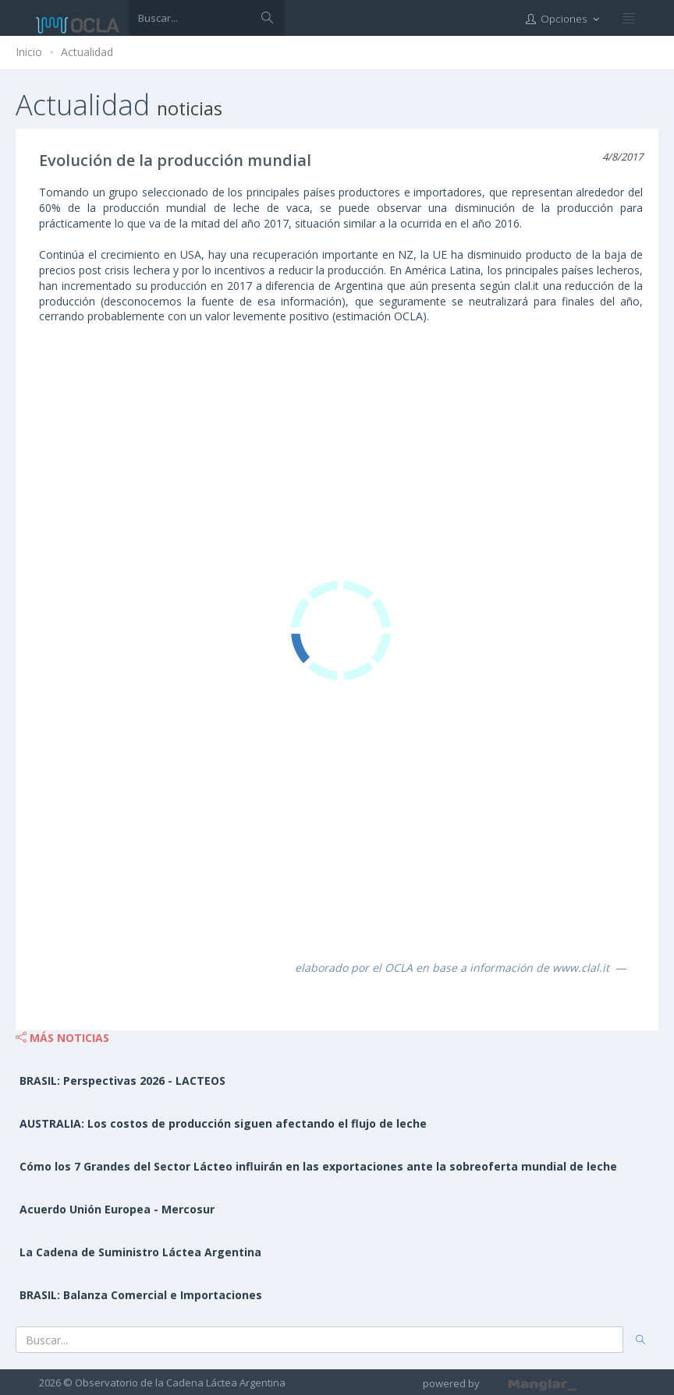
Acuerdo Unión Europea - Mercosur (117, 1209)
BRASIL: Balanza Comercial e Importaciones (141, 1294)
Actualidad (87, 51)
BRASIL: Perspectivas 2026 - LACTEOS (122, 1080)
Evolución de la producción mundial (175, 160)
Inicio (29, 51)
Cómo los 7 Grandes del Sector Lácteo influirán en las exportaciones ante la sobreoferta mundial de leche (318, 1166)
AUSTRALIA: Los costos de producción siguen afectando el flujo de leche (223, 1123)
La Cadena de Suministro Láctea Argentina (140, 1252)
